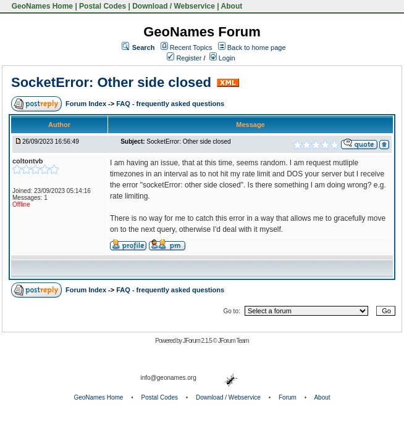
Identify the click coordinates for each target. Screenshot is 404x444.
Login (222, 58)
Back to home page (256, 47)
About (232, 6)
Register (184, 58)
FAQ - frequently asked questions (170, 103)
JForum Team (233, 340)
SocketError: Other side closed (111, 82)
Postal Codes (102, 6)
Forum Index (86, 103)
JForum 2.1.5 (198, 340)
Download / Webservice (173, 6)
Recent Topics (191, 47)
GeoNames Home (41, 6)
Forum (288, 397)
